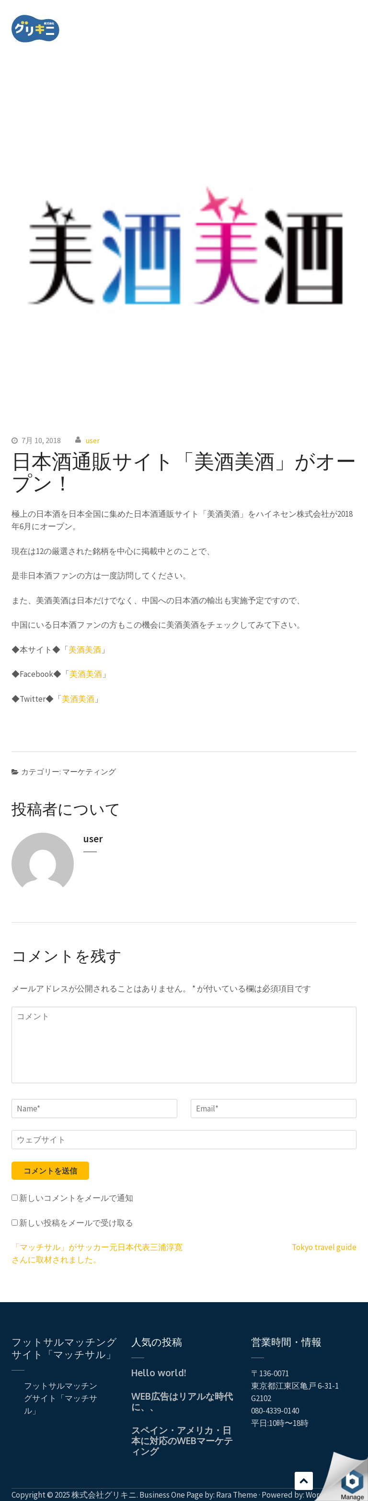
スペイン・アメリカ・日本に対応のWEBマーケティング (182, 1440)
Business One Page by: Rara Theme (198, 1495)
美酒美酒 (85, 649)
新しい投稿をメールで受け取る (76, 1223)
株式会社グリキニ (104, 1495)
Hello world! (158, 1372)
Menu (349, 21)
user (93, 440)
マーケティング (89, 771)
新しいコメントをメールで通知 (76, 1198)
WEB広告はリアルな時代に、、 (182, 1401)
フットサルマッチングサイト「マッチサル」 (64, 1347)
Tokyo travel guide (324, 1247)
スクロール (304, 1481)
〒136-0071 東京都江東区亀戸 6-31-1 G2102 (295, 1385)
